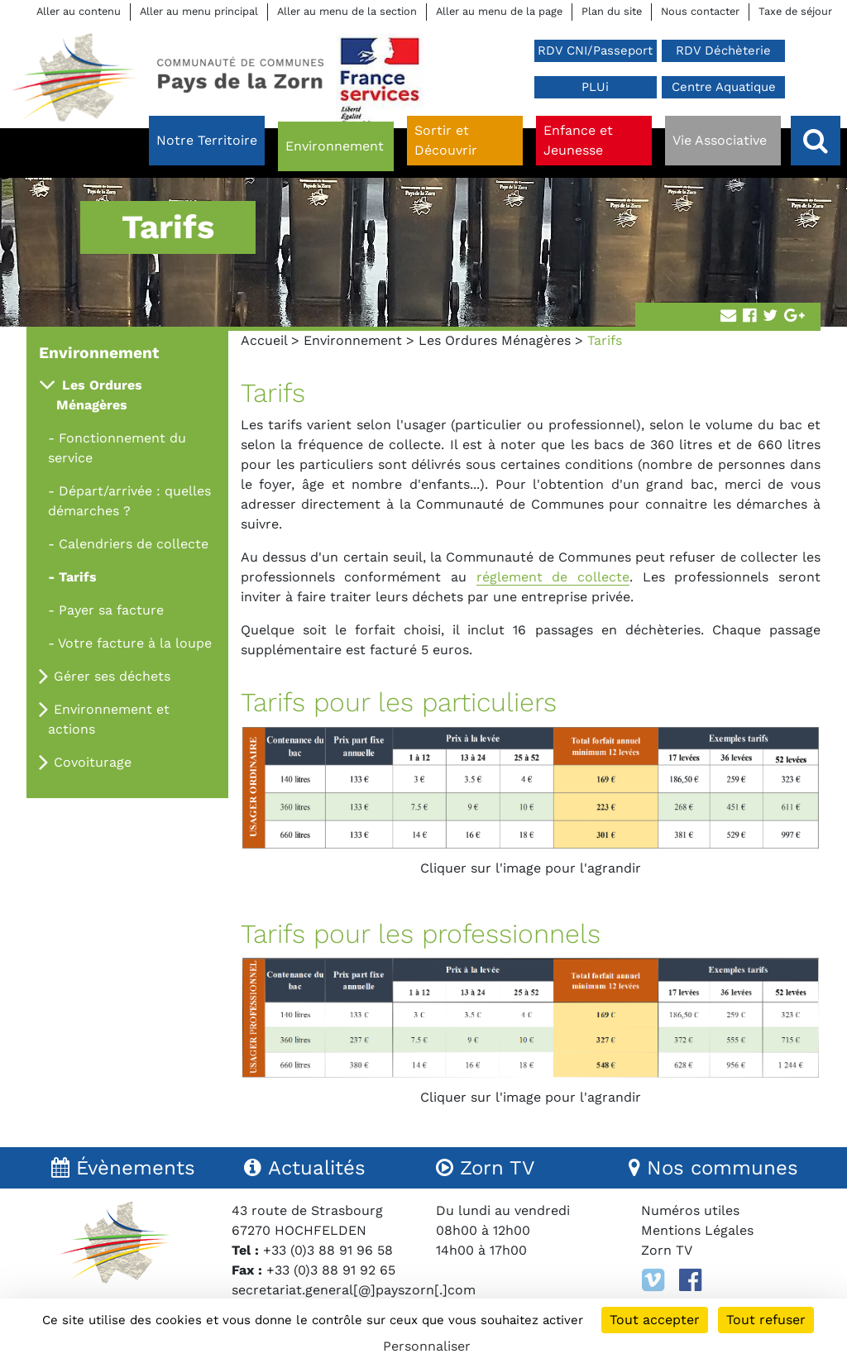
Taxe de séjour (795, 11)
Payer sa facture (111, 610)
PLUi (595, 86)
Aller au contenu (78, 11)
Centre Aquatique (724, 86)
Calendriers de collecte (133, 544)
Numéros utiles (690, 1210)
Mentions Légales (697, 1230)
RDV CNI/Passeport (595, 50)
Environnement (353, 340)
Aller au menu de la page (499, 11)
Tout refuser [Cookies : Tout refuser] (766, 1319)
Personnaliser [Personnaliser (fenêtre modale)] (427, 1346)
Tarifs (78, 577)
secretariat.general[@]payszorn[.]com (354, 1290)
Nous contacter (700, 11)
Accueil (264, 340)
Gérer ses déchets (112, 676)
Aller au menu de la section (347, 11)
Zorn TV (666, 1250)
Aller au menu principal (199, 11)
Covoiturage (93, 762)
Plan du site (611, 11)
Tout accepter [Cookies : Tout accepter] (655, 1319)
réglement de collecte (552, 577)
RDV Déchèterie (723, 50)
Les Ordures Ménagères (495, 340)
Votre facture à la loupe (135, 643)
